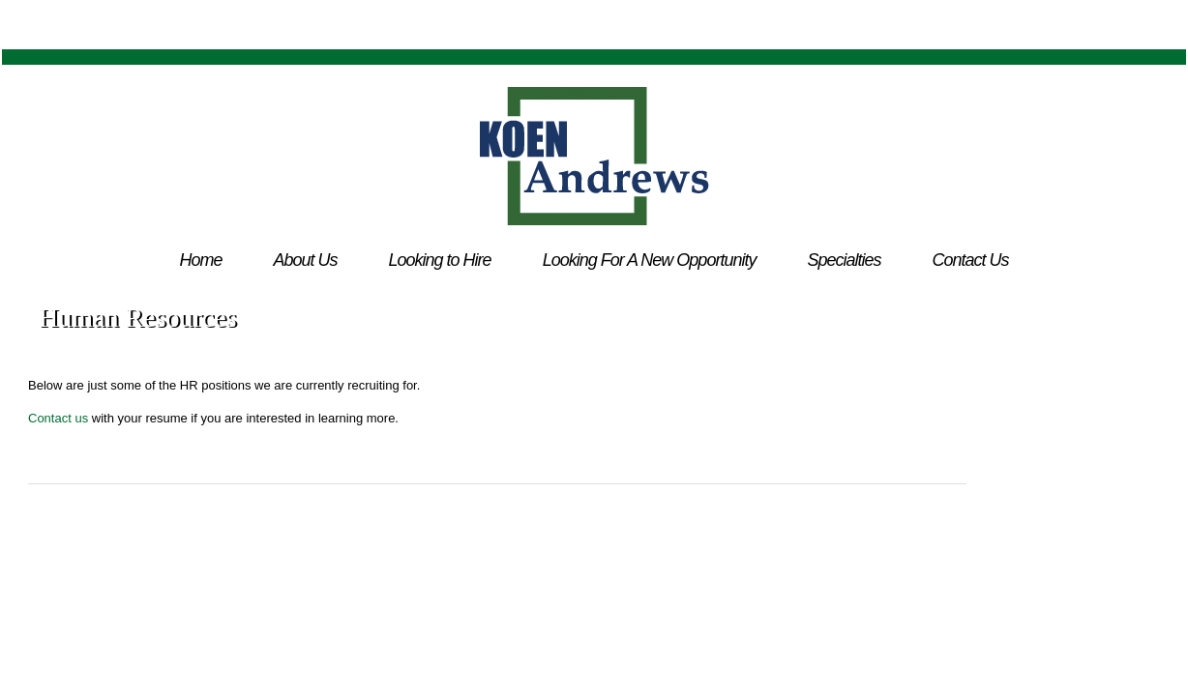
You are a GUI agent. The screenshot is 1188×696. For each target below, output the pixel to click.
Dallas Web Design (609, 539)
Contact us (58, 418)
